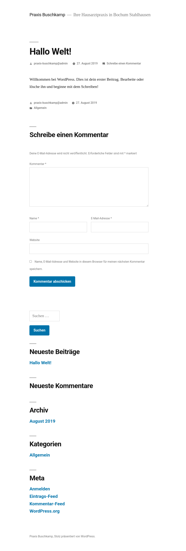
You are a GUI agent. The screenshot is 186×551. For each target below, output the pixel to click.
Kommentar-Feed (47, 503)
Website (34, 240)
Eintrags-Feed (43, 496)
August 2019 (42, 421)
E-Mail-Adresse (101, 218)
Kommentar (37, 164)
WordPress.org (44, 511)
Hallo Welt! (40, 362)
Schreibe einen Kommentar (124, 63)
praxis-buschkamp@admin (51, 63)
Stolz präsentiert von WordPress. (74, 536)
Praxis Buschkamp (47, 14)
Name (34, 218)
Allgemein (40, 108)
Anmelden (39, 488)
